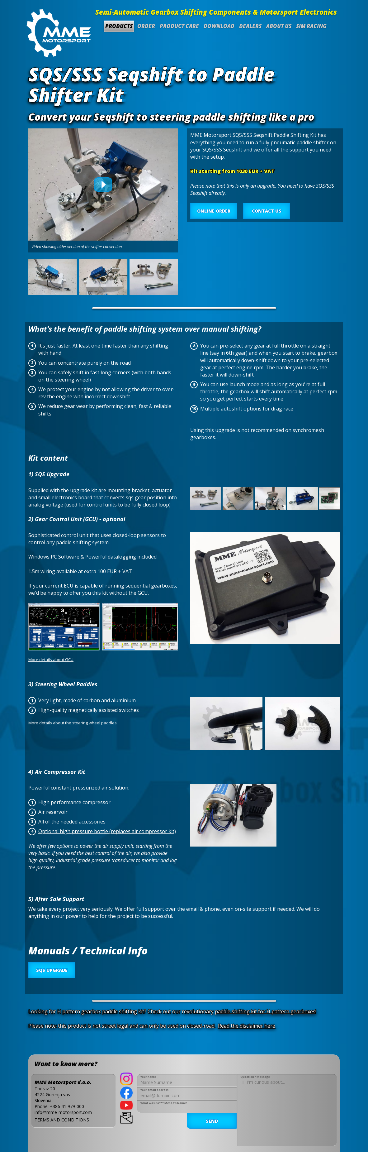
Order (146, 26)
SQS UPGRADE (52, 970)
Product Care (179, 26)
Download (219, 26)
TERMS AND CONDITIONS (62, 1120)
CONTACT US (266, 211)
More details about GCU (50, 659)
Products (119, 26)
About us (278, 26)
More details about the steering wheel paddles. (73, 723)
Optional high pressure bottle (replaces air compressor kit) (107, 831)
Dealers (250, 26)
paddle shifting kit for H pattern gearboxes (265, 1011)
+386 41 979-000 (67, 1106)
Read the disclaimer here (246, 1025)
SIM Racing (311, 26)
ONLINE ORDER (213, 211)
